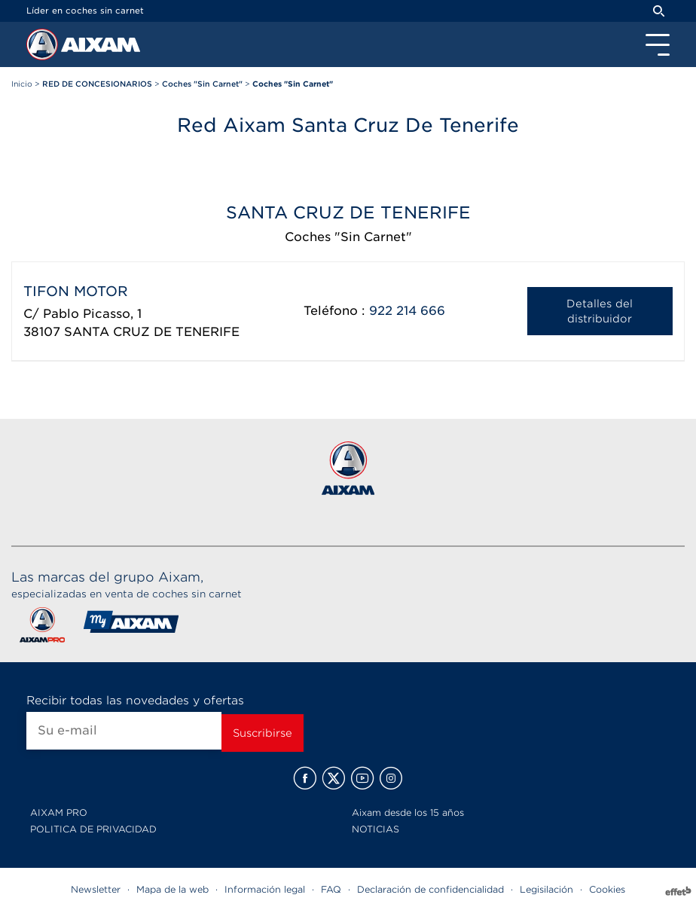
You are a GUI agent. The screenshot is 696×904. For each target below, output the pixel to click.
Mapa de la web (172, 889)
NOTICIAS (375, 829)
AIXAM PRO (58, 812)
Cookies (607, 889)
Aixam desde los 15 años (408, 812)
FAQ (331, 889)
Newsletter (96, 889)
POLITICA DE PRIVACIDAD (93, 829)
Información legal (264, 889)
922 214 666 (407, 311)
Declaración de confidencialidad (430, 889)
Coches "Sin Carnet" (348, 237)
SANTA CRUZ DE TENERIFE (152, 332)
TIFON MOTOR (75, 291)
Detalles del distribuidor (599, 311)
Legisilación (546, 889)
